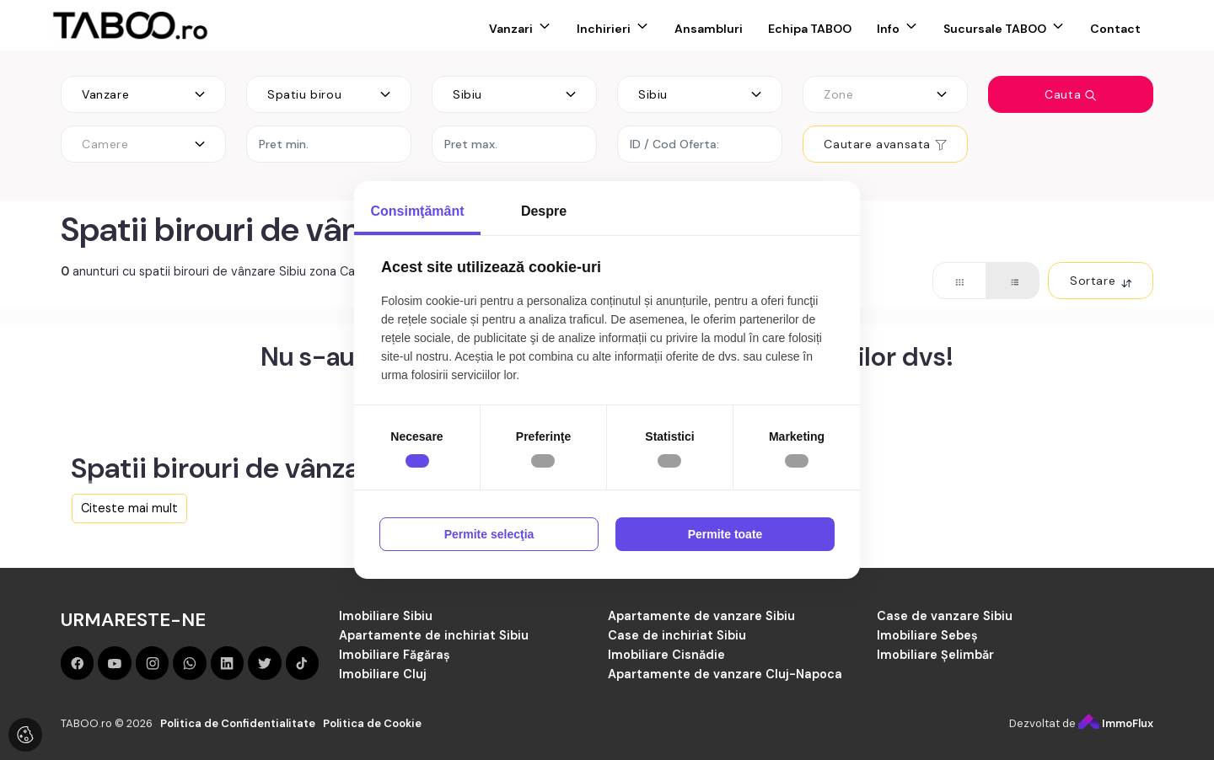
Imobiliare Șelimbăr (935, 654)
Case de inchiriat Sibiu (677, 635)
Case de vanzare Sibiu (945, 616)
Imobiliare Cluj (383, 674)
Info (888, 28)
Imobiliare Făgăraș (394, 654)
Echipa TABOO (809, 28)
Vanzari (511, 28)
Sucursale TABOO (994, 28)
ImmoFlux (1115, 723)
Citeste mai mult (129, 508)
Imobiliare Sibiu (385, 616)
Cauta (1071, 94)
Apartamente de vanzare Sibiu (701, 616)
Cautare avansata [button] (885, 144)
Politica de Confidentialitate (237, 723)
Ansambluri (708, 28)
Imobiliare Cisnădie (666, 654)
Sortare (1100, 280)
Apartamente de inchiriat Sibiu (434, 635)
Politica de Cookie (372, 723)
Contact (1115, 28)
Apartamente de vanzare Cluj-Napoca (725, 674)
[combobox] (143, 94)
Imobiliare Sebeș (927, 635)
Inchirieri (604, 28)
